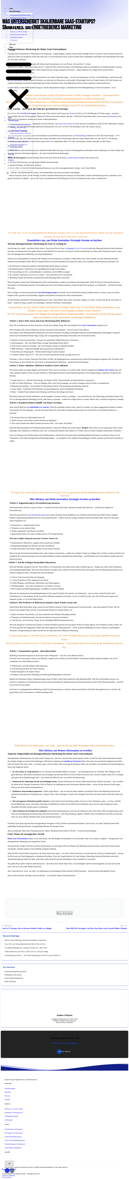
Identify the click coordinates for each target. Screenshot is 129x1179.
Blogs (11, 47)
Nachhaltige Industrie (16, 37)
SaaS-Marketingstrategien (47, 292)
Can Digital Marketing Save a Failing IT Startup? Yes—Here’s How (26, 948)
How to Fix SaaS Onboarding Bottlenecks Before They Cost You (25, 944)
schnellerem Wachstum (72, 761)
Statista (72, 113)
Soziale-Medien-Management (18, 21)
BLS (48, 141)
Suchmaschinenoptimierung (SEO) (20, 15)
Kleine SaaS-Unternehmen (18, 839)
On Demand (13, 40)
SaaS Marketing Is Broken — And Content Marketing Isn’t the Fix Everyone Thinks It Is (32, 955)
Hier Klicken (64, 913)
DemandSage (81, 136)
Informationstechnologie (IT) (18, 34)
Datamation (112, 116)
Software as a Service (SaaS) (18, 31)
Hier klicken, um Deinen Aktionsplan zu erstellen (65, 750)
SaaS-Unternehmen (89, 325)
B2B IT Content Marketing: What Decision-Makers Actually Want (25, 940)
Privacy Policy (6, 1177)
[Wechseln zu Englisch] (19, 52)
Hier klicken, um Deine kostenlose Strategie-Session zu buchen (65, 499)
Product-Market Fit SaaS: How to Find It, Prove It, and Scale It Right (26, 951)
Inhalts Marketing (10, 981)
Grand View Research (66, 124)
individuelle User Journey (39, 407)
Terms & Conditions (8, 1175)
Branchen (12, 28)
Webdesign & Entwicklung (18, 18)
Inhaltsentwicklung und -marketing (20, 23)
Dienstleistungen (14, 11)
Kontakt (12, 50)
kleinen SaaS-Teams (106, 370)
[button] (19, 85)
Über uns (12, 44)
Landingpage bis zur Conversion (76, 248)
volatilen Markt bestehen (76, 158)
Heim (11, 8)
